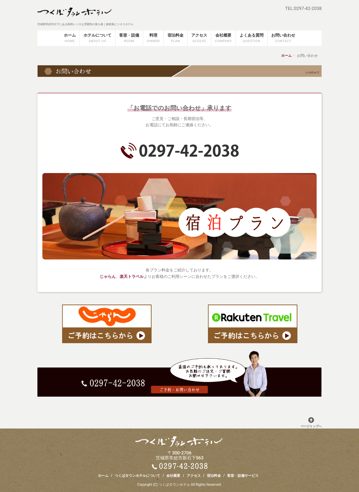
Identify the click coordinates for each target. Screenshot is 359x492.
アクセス (199, 38)
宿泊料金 (175, 38)
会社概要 (223, 38)
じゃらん (108, 276)
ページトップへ (311, 422)
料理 (153, 38)
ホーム (70, 38)
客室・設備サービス (243, 476)
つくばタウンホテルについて (137, 476)
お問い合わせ (283, 38)
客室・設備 (129, 38)
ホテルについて (97, 38)
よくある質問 (252, 38)
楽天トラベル (132, 276)
